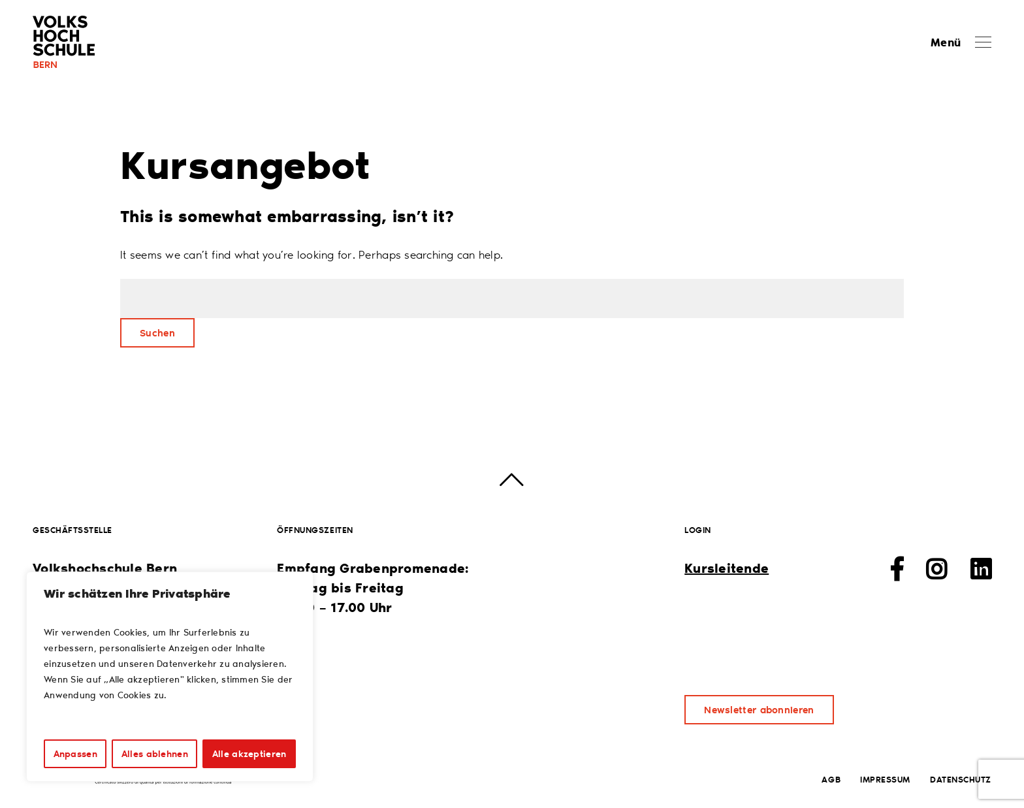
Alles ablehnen (154, 753)
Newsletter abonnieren (759, 709)
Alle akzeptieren (249, 753)
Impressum (885, 779)
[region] (169, 677)
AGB (831, 779)
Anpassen (75, 753)
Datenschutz (960, 779)
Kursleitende (726, 567)
